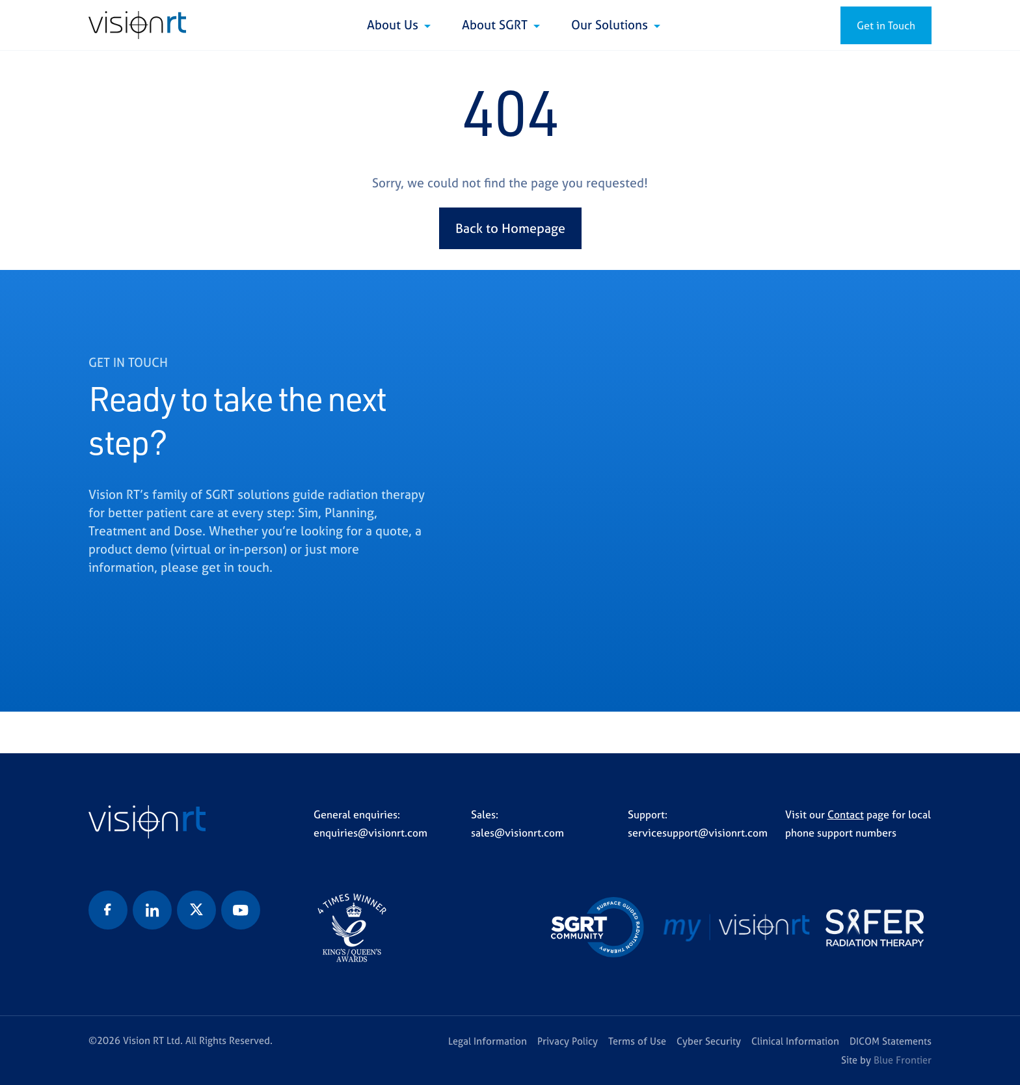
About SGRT (496, 25)
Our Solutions (611, 25)
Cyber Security (709, 1041)
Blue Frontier (903, 1060)
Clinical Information (795, 1041)
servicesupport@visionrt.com (698, 832)
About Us (394, 25)
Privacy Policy (567, 1041)
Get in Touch (886, 25)
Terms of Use (637, 1041)
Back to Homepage (510, 228)
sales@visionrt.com (517, 832)
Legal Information (487, 1041)
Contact (845, 814)
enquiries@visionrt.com (370, 832)
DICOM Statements (891, 1041)
